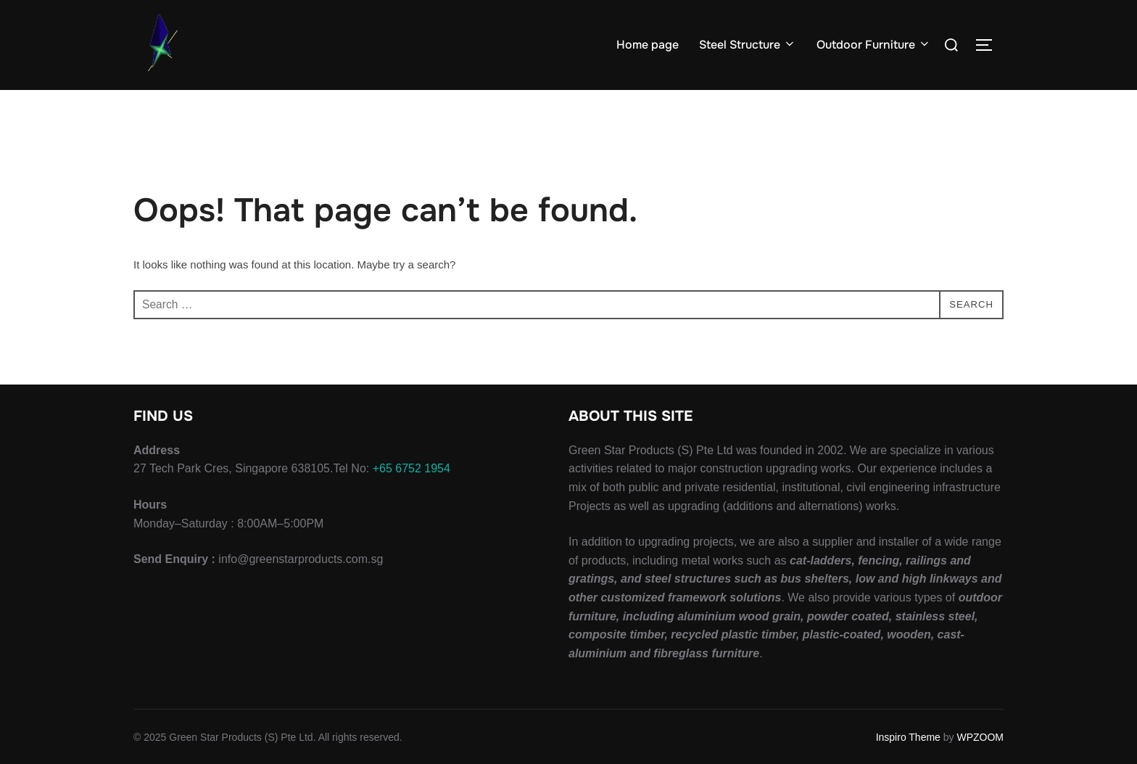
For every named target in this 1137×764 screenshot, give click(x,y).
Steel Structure (747, 44)
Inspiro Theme (908, 736)
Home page (647, 44)
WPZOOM (980, 736)
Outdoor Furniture (873, 44)
